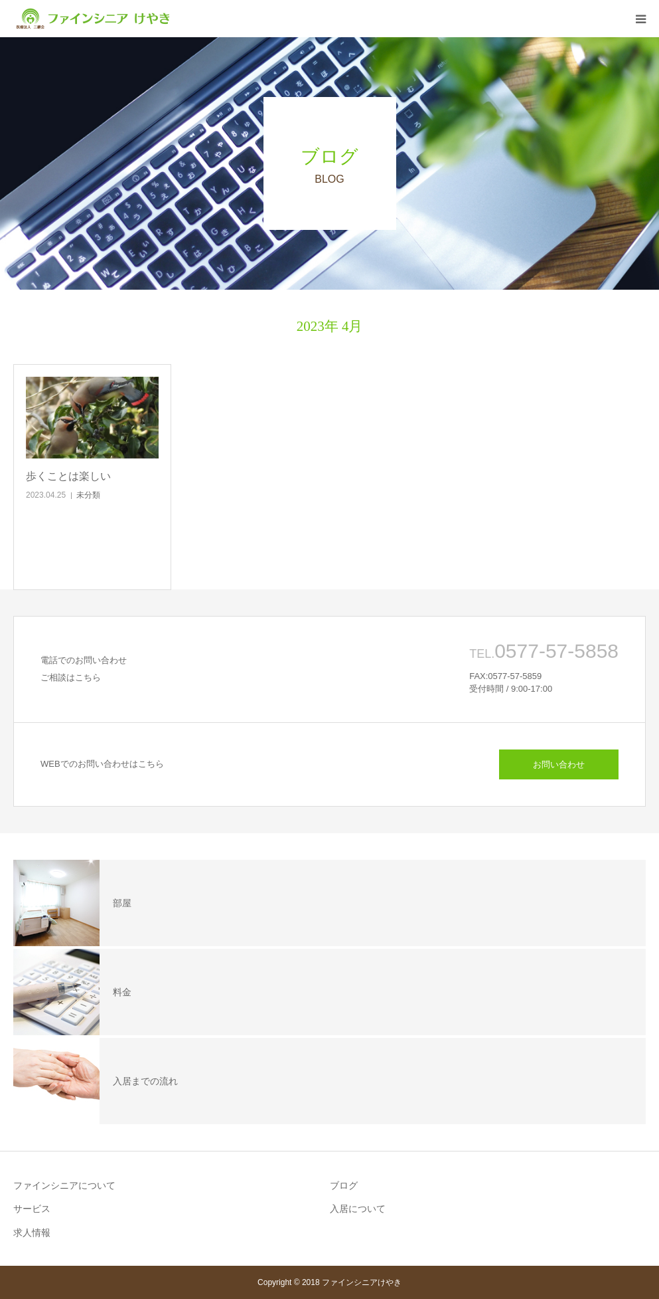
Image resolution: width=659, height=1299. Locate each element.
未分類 (88, 495)
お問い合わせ (559, 764)
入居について (358, 1208)
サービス (31, 1208)
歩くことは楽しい (68, 476)
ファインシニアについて (64, 1185)
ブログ (344, 1185)
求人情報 (31, 1232)
